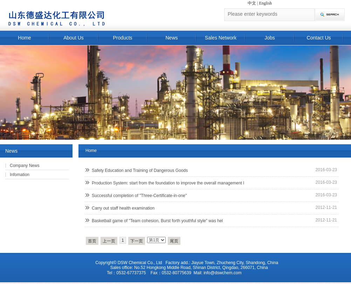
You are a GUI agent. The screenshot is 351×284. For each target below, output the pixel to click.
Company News (25, 165)
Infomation (19, 174)
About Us (73, 38)
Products (122, 38)
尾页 (174, 241)
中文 (252, 3)
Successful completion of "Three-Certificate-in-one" (139, 195)
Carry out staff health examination (123, 208)
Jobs (269, 38)
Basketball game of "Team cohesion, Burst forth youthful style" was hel (157, 220)
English (265, 3)
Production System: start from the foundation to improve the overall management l (168, 183)
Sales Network (220, 38)
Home (24, 38)
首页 (92, 241)
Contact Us (319, 38)
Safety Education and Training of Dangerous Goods (140, 170)
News (171, 38)
